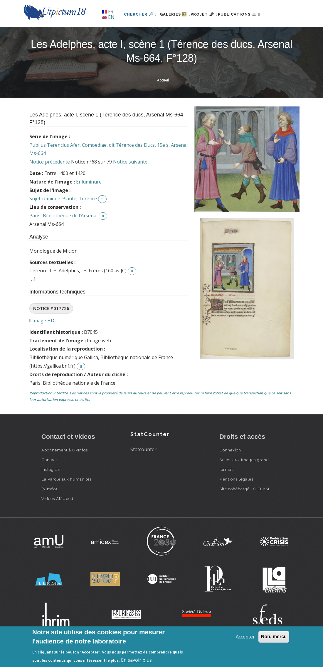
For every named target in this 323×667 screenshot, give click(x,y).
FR (107, 11)
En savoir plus (136, 660)
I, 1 (32, 299)
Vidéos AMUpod (57, 518)
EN (108, 17)
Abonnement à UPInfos (64, 470)
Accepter (245, 636)
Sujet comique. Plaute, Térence (63, 219)
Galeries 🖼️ (160, 34)
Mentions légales (236, 499)
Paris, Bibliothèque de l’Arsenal (63, 235)
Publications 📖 (238, 34)
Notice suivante (130, 182)
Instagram (51, 489)
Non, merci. (274, 636)
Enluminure (89, 202)
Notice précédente (49, 182)
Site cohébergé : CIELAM (244, 509)
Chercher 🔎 (122, 34)
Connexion (230, 470)
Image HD (41, 340)
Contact (49, 480)
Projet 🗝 (196, 34)
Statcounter (143, 469)
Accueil (163, 100)
